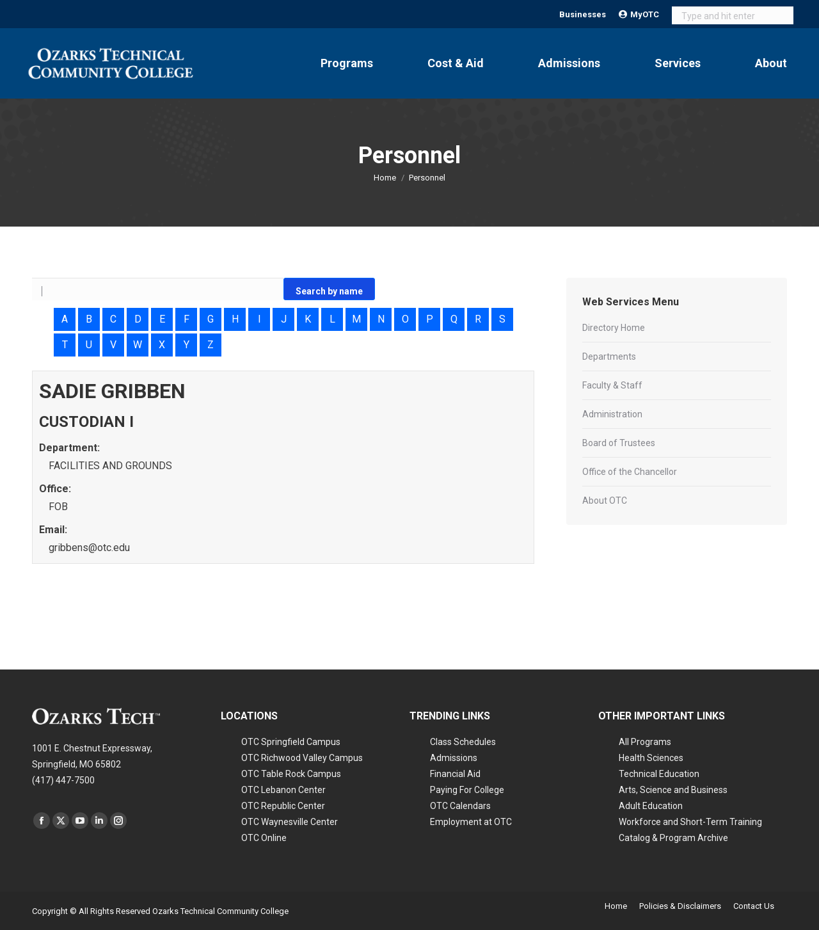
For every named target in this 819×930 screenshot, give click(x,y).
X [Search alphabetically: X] (162, 345)
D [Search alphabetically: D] (137, 319)
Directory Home (613, 328)
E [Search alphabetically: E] (162, 319)
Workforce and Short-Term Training (690, 822)
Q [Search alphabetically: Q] (453, 319)
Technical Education (659, 774)
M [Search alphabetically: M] (356, 319)
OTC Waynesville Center (289, 822)
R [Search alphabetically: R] (478, 319)
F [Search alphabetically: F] (186, 319)
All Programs (645, 742)
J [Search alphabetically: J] (284, 319)
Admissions (453, 758)
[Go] (329, 289)
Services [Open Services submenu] (678, 63)
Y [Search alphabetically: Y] (186, 345)
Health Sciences (651, 758)
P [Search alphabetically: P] (429, 319)
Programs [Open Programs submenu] (347, 63)
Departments (609, 356)
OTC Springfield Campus (290, 742)
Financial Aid (455, 774)
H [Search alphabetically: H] (235, 319)
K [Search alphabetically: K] (308, 319)
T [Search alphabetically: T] (65, 345)
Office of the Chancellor (629, 472)
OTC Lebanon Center (283, 790)
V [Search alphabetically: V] (113, 345)
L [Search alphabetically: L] (332, 319)
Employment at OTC (471, 822)
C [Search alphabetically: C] (113, 319)
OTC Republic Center (283, 806)
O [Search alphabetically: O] (405, 319)
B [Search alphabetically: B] (89, 319)
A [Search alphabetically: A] (64, 319)
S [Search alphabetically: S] (502, 319)
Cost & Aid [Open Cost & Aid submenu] (455, 63)
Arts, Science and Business (673, 790)
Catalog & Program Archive (673, 838)
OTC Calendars (460, 806)
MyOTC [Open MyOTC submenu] (639, 14)
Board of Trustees (618, 443)
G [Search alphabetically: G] (210, 319)
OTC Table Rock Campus (291, 774)
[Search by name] (157, 290)
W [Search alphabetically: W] (137, 345)
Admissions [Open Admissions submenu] (569, 63)
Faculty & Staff (612, 385)
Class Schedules (463, 742)
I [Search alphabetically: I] (259, 319)
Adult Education (651, 806)
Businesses (582, 14)
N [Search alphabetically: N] (381, 319)
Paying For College (467, 790)
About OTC (604, 500)
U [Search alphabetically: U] (89, 345)
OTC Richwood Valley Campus (302, 758)
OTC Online (264, 838)
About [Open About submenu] (771, 63)
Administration (612, 414)
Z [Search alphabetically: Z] (210, 345)
